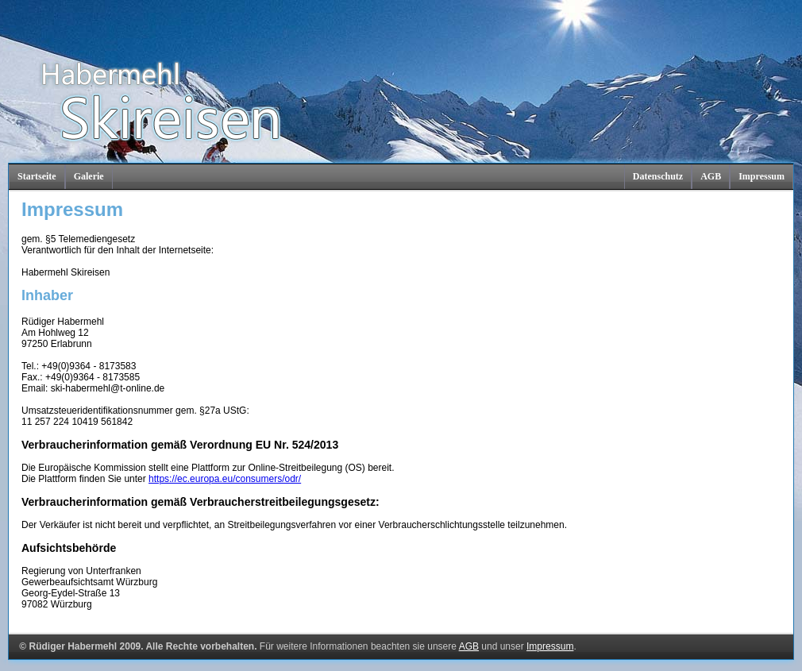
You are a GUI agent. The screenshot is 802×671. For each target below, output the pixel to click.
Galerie (89, 176)
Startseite (36, 176)
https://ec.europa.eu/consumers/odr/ (224, 478)
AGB (710, 176)
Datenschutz (658, 176)
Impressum (761, 176)
